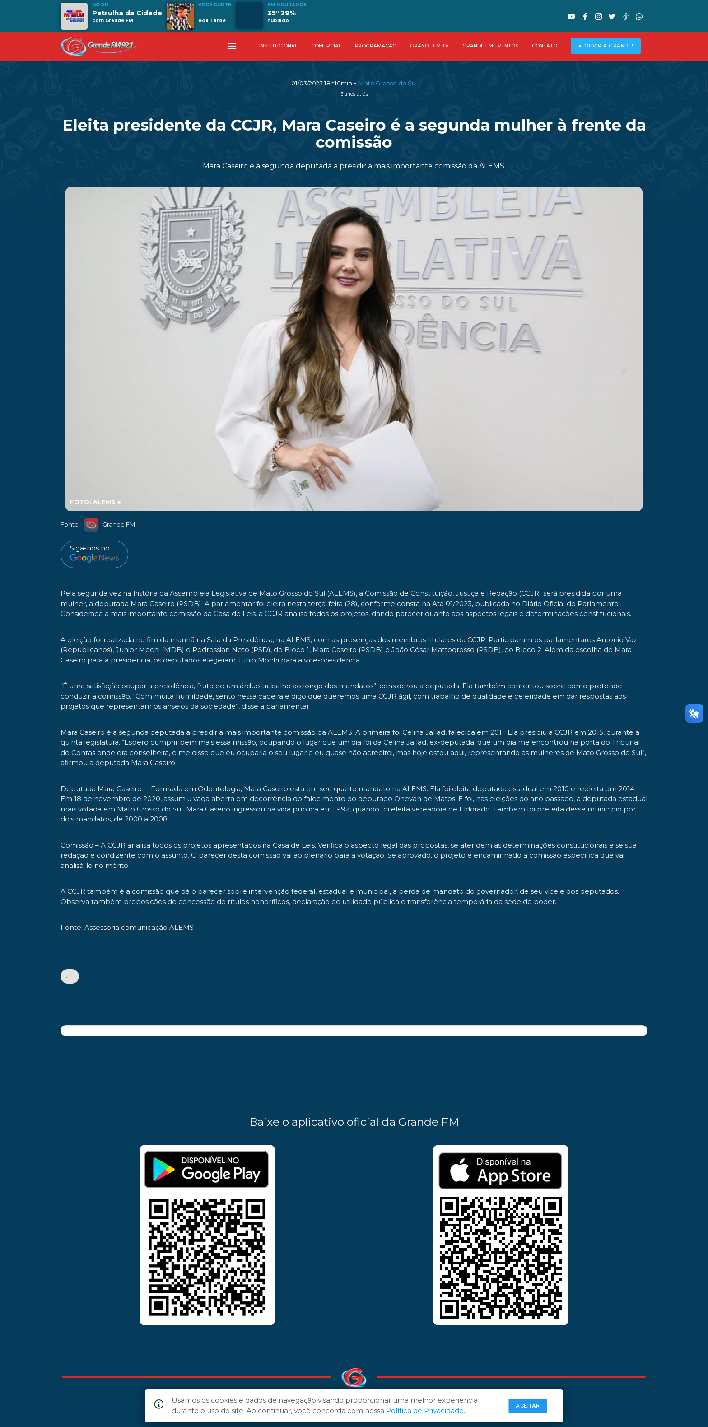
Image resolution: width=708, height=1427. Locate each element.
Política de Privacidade (425, 1410)
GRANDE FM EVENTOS (490, 46)
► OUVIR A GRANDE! (605, 46)
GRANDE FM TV (429, 46)
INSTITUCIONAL (278, 46)
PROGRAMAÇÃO (375, 46)
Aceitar (528, 1405)
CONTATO (544, 46)
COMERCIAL (326, 46)
